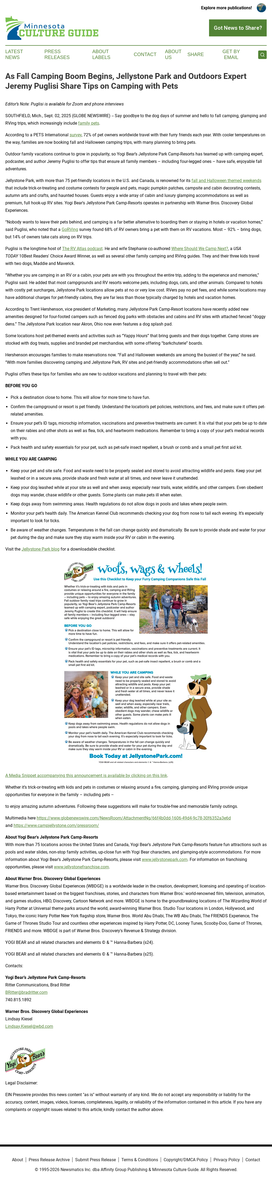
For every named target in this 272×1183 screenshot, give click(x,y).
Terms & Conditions (139, 1159)
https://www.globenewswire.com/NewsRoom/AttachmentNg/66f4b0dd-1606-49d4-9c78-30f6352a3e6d (134, 818)
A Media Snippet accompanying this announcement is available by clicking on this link (86, 775)
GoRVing (70, 229)
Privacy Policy (227, 1159)
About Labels (101, 54)
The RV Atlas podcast (82, 248)
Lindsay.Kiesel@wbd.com (29, 1026)
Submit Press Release (95, 1159)
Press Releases (57, 54)
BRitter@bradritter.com (26, 992)
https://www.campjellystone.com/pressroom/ (56, 825)
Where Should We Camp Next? (199, 248)
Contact (145, 54)
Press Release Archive (49, 1159)
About (17, 1159)
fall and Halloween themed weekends (226, 180)
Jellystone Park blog (41, 549)
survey (76, 134)
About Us (173, 54)
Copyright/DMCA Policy (186, 1159)
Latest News (14, 54)
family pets (88, 123)
